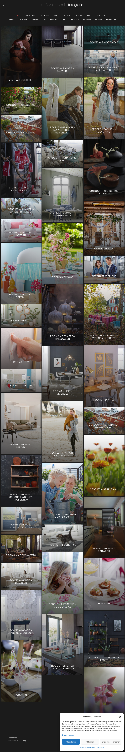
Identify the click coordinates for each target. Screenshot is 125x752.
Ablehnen (90, 742)
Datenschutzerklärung (87, 747)
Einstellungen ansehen (110, 742)
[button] (120, 717)
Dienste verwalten (68, 735)
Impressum (100, 747)
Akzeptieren (71, 742)
